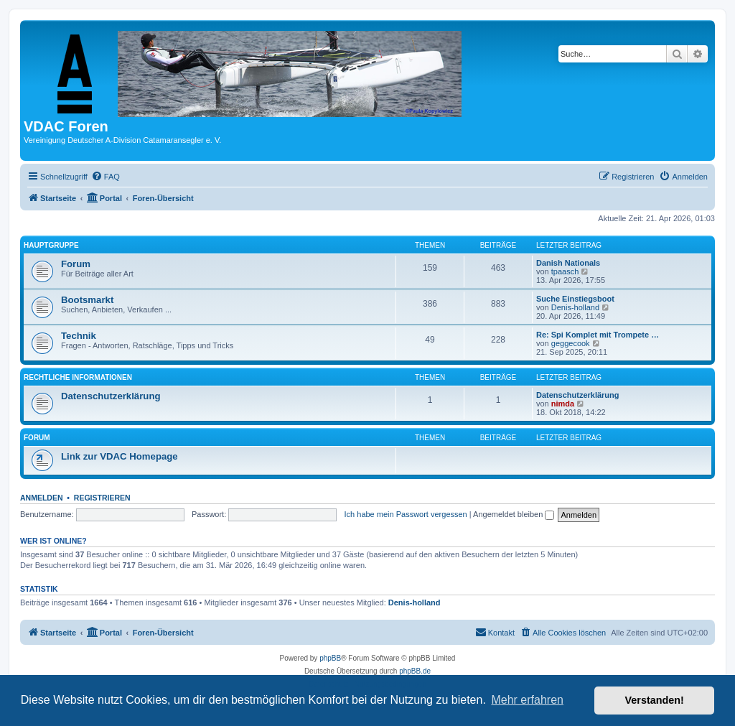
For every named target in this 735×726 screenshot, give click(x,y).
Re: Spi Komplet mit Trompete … (597, 334)
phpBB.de (415, 671)
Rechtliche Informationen (78, 377)
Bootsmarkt (87, 299)
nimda (562, 403)
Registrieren (102, 497)
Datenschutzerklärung (111, 396)
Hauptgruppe (51, 245)
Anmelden (41, 497)
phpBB (330, 658)
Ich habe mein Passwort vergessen (406, 514)
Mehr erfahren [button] (527, 700)
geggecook (570, 343)
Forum (75, 264)
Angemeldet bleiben (513, 514)
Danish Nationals (568, 263)
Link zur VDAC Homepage (119, 456)
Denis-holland (575, 307)
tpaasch (565, 271)
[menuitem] (105, 176)
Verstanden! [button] (654, 700)
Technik (78, 335)
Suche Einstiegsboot (575, 298)
